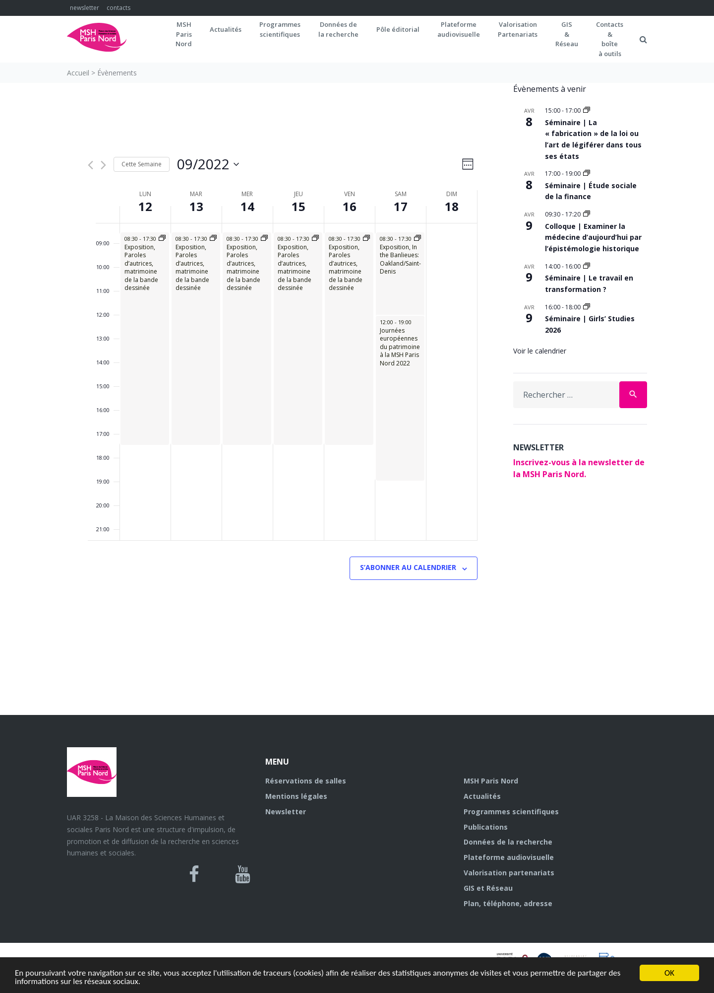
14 (247, 206)
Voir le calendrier (539, 350)
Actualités (225, 29)
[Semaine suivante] (103, 165)
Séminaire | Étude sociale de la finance (591, 191)
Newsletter (285, 811)
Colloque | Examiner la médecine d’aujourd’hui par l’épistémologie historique (593, 237)
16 (350, 206)
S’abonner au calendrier (408, 567)
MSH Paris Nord (491, 780)
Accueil (78, 72)
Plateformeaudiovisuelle (458, 29)
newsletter (84, 7)
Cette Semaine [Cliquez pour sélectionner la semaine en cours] (141, 164)
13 (196, 206)
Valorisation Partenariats (517, 29)
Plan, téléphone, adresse (508, 903)
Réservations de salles (305, 780)
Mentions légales (296, 796)
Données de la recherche (508, 842)
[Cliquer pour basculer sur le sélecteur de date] (208, 164)
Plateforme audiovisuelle (509, 857)
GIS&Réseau (566, 34)
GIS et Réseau (488, 888)
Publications (486, 827)
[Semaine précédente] (90, 165)
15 (298, 206)
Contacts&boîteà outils (609, 39)
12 (145, 206)
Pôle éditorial (397, 29)
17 (401, 206)
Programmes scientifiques (279, 29)
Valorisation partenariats (509, 872)
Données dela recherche (338, 29)
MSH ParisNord (184, 34)
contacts (118, 7)
